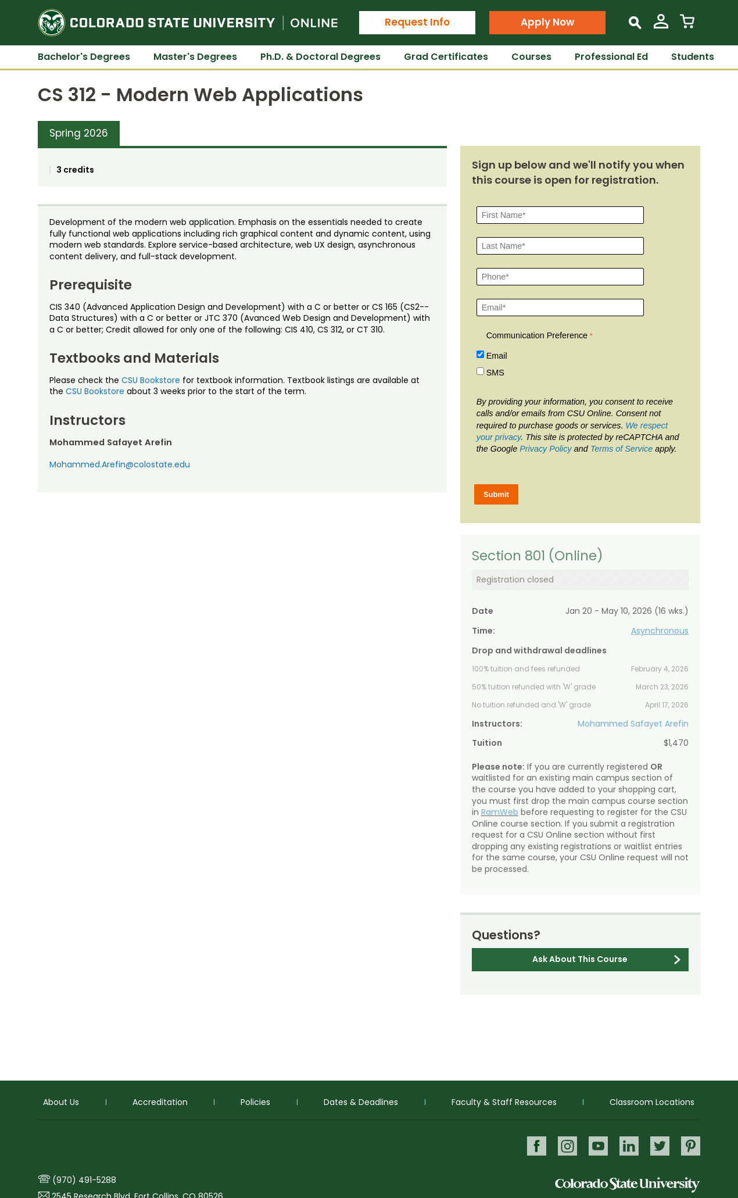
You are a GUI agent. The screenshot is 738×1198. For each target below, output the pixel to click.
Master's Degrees (195, 56)
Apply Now (547, 22)
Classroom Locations (652, 1101)
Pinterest (690, 1145)
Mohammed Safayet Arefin (633, 723)
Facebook (533, 1145)
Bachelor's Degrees (84, 56)
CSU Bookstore (150, 380)
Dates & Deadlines (361, 1101)
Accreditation (160, 1101)
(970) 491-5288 (84, 1180)
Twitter (659, 1145)
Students (692, 56)
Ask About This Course (580, 959)
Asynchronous (660, 630)
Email (496, 355)
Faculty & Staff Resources (504, 1101)
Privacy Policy (546, 448)
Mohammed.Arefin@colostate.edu (119, 464)
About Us (61, 1101)
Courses (531, 56)
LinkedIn (627, 1145)
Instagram (565, 1145)
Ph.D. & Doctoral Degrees (320, 56)
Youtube (596, 1145)
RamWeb (499, 812)
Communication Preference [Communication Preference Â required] (536, 335)
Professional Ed (611, 56)
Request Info (417, 22)
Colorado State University (627, 1185)
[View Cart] (687, 25)
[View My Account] (661, 25)
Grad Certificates (446, 56)
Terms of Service (621, 448)
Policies (255, 1101)
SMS (495, 372)
